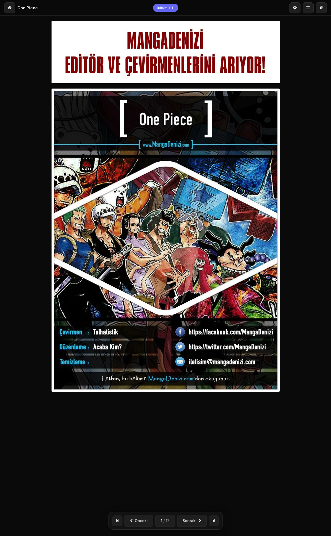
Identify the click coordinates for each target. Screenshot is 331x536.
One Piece (27, 7)
